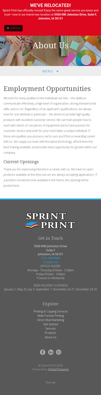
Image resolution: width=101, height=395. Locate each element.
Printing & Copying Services (50, 311)
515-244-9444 (51, 258)
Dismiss (13, 28)
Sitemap (50, 382)
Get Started (50, 324)
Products (50, 333)
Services (50, 328)
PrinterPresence (58, 369)
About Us (50, 337)
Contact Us (50, 262)
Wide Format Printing (50, 316)
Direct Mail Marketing (50, 320)
